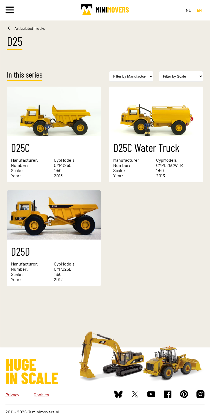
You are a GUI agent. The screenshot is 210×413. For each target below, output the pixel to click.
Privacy (12, 394)
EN (199, 10)
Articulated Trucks (29, 28)
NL (188, 10)
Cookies (41, 394)
